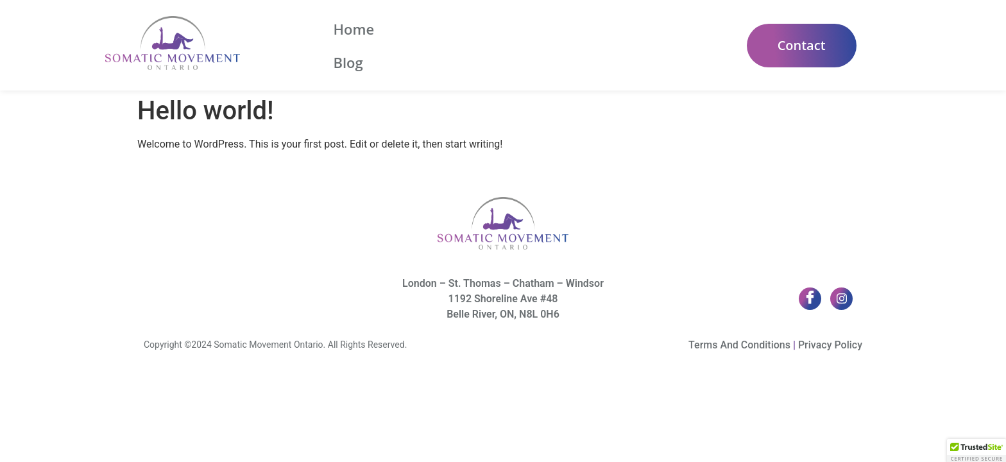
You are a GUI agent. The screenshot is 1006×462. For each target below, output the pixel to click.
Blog (408, 45)
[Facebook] (810, 298)
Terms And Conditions (739, 345)
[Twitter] (841, 298)
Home (353, 45)
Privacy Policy (830, 345)
